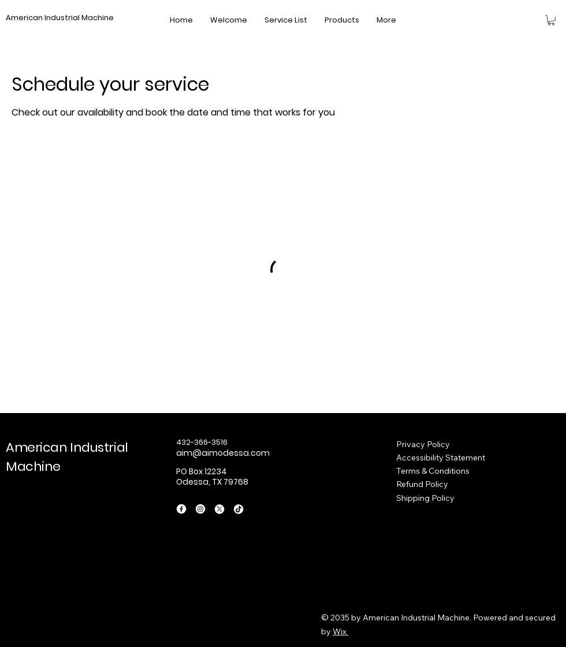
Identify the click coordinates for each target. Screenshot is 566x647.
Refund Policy (422, 484)
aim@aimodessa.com (223, 453)
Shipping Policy (425, 498)
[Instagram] (200, 509)
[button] (551, 20)
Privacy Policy (423, 444)
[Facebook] (181, 509)
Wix (340, 631)
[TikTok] (238, 509)
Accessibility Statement (440, 457)
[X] (219, 509)
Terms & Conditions (433, 471)
